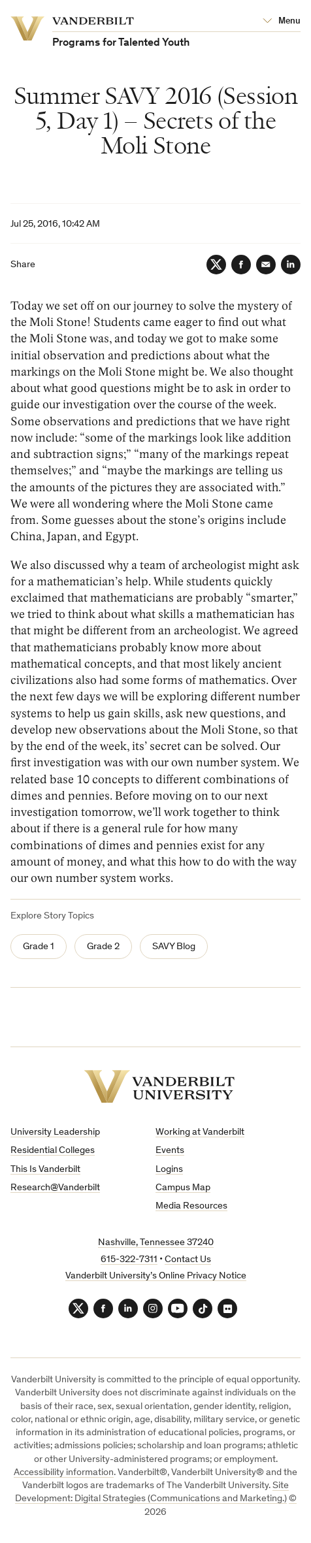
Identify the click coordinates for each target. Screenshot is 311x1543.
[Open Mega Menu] (282, 21)
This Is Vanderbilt (45, 1170)
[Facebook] (241, 264)
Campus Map (183, 1188)
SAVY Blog (173, 947)
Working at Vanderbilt (200, 1132)
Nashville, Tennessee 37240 (156, 1243)
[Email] (266, 264)
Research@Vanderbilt (55, 1188)
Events (170, 1151)
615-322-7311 (129, 1260)
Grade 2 (103, 947)
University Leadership (55, 1132)
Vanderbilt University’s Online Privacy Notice (155, 1276)
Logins (169, 1170)
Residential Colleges (52, 1151)
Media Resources (191, 1206)
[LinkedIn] (291, 264)
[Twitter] (216, 264)
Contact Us (188, 1260)
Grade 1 (38, 947)
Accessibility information (64, 1473)
